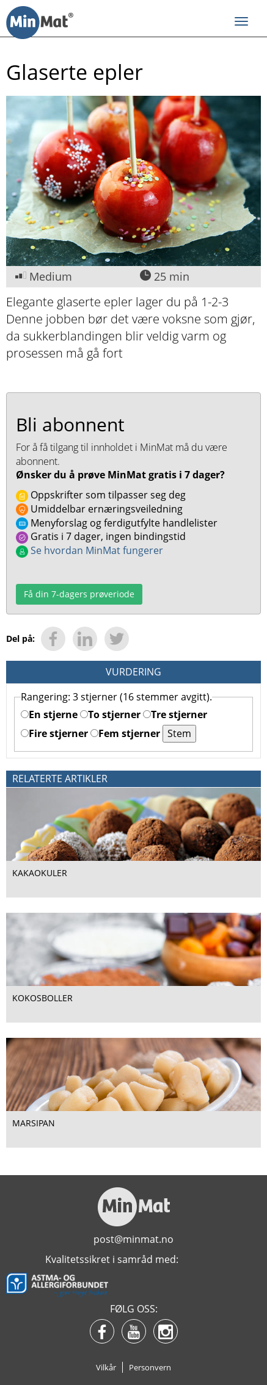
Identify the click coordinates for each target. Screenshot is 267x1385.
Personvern (150, 1367)
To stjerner (110, 714)
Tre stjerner (175, 714)
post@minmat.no (133, 1239)
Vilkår (106, 1367)
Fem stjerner (125, 733)
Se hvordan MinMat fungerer (89, 550)
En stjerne (49, 714)
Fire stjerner (54, 733)
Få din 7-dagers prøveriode (79, 594)
